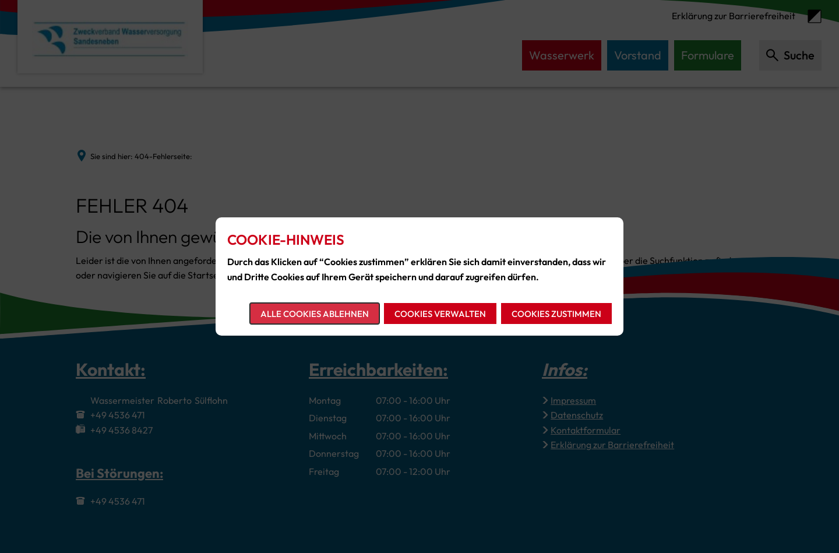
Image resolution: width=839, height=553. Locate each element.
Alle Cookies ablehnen (314, 313)
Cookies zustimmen (556, 313)
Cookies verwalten (440, 313)
